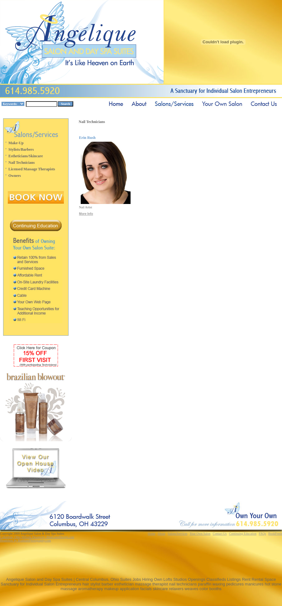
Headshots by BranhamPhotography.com (25, 540)
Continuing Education (242, 533)
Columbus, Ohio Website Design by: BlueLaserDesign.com (37, 537)
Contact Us (220, 533)
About (161, 533)
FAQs (262, 533)
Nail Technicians (21, 162)
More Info (86, 213)
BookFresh (275, 533)
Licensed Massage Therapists (31, 169)
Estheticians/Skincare (25, 156)
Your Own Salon (199, 533)
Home (151, 533)
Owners (14, 175)
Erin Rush (87, 137)
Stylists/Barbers (21, 149)
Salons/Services (177, 533)
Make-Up (16, 143)
